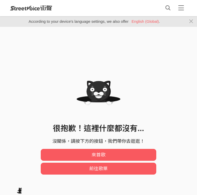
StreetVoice (31, 7)
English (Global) (145, 21)
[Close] (191, 21)
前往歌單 (98, 168)
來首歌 (98, 154)
